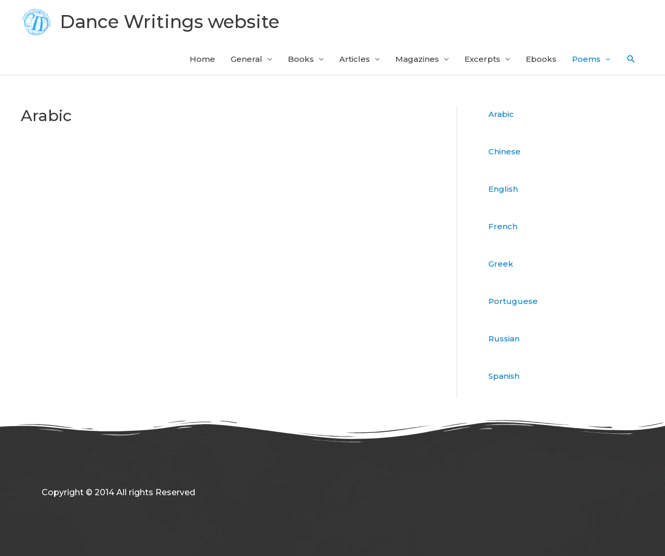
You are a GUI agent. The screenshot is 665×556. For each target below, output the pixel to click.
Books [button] (301, 59)
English (503, 189)
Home (202, 59)
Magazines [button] (417, 59)
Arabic (501, 114)
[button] (631, 59)
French (502, 226)
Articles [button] (354, 59)
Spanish (504, 376)
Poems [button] (586, 59)
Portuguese (513, 301)
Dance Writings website (170, 21)
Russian (504, 338)
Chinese (504, 151)
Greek (500, 264)
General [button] (246, 59)
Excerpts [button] (482, 59)
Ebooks (541, 59)
